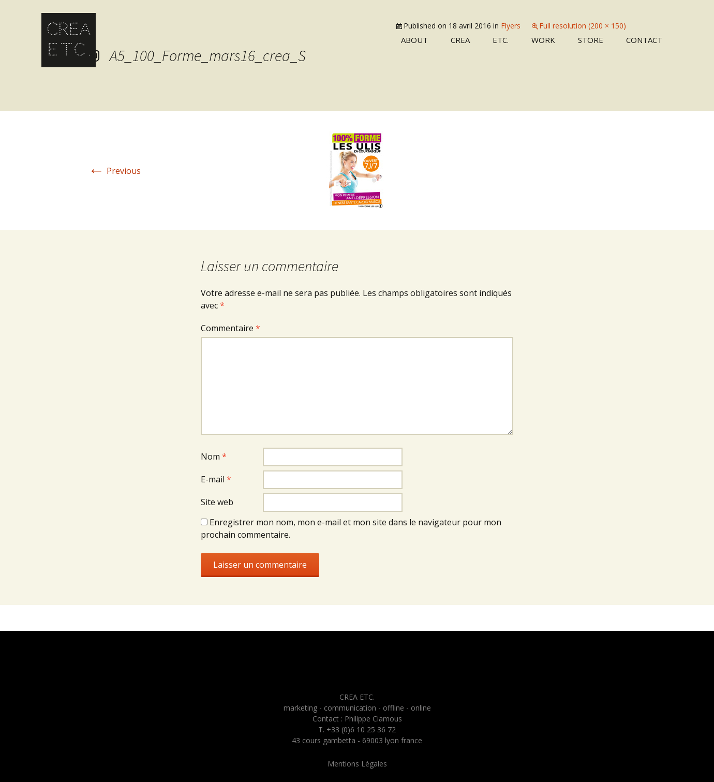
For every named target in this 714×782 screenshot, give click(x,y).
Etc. (501, 40)
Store (590, 40)
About (414, 40)
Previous (114, 170)
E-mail (216, 479)
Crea (460, 40)
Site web (217, 502)
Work (543, 40)
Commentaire (230, 328)
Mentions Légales (357, 764)
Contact (644, 40)
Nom (214, 456)
